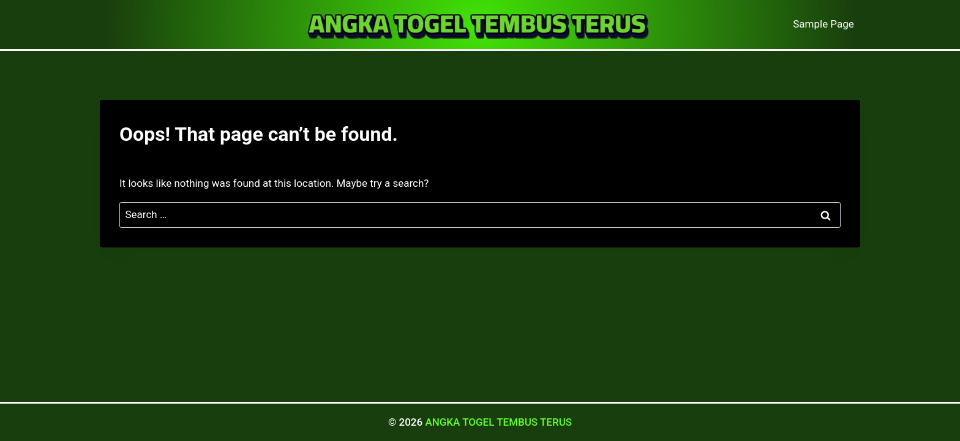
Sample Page (823, 24)
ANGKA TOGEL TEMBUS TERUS (498, 422)
